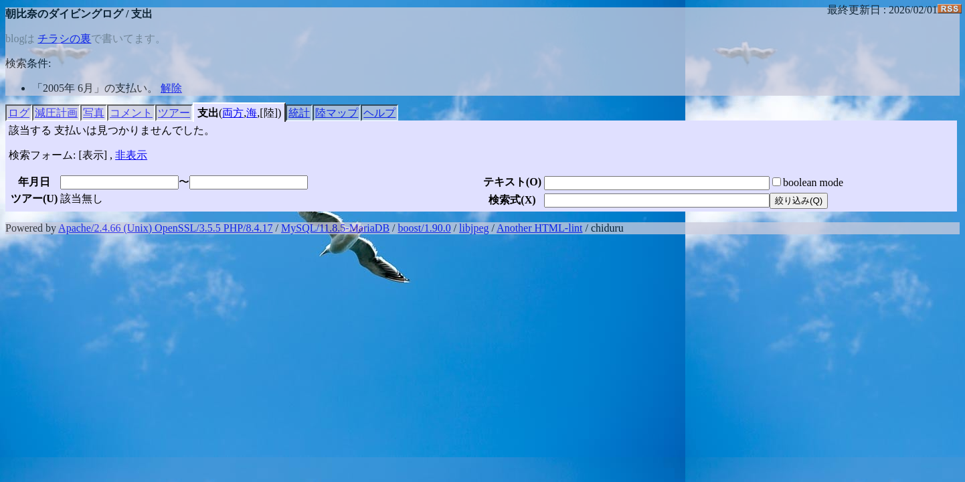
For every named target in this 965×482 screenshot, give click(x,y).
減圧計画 (56, 112)
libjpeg (474, 228)
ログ (18, 112)
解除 (171, 88)
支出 (208, 112)
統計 (299, 112)
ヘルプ (379, 112)
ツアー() (34, 198)
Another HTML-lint (539, 228)
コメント (131, 112)
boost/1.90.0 (424, 228)
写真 (93, 112)
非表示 (131, 155)
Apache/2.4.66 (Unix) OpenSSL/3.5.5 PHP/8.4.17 (165, 228)
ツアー (174, 112)
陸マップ (336, 112)
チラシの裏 (64, 38)
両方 (233, 112)
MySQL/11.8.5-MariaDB (335, 228)
